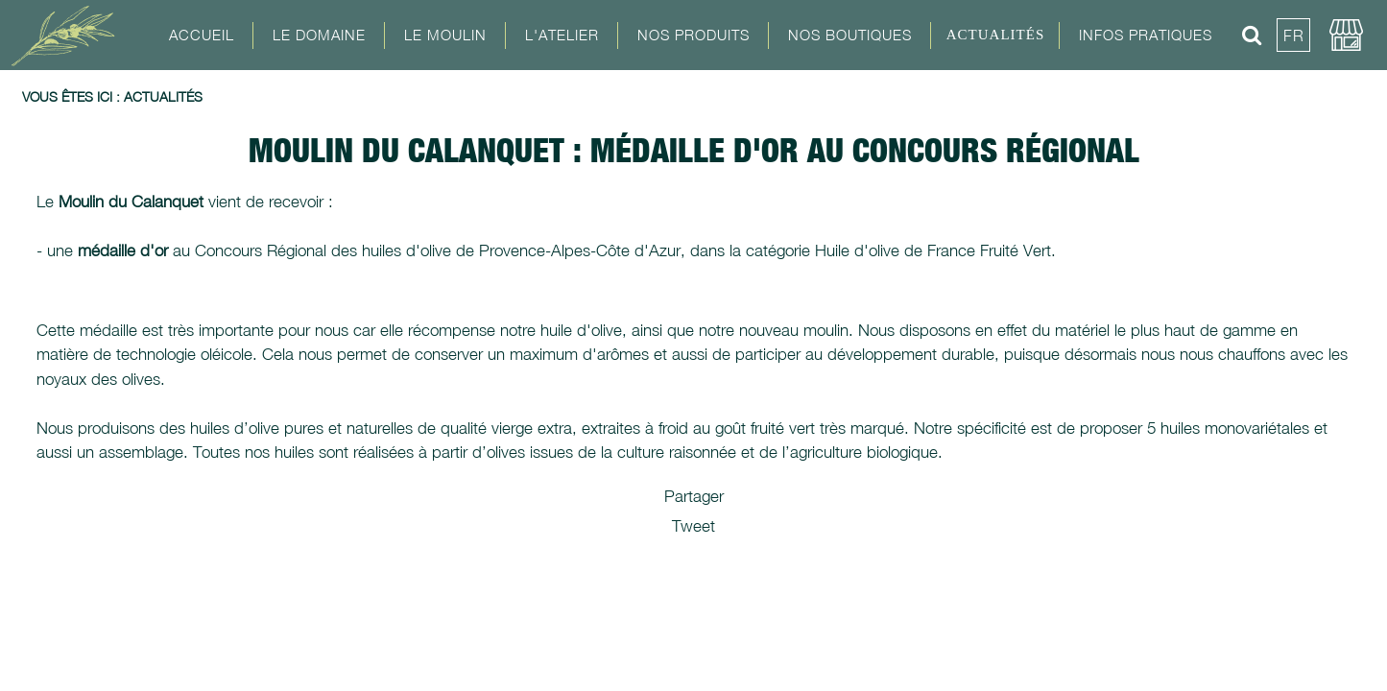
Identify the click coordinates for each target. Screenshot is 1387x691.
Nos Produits (693, 34)
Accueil (201, 34)
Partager (694, 496)
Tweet (693, 526)
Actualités (995, 34)
